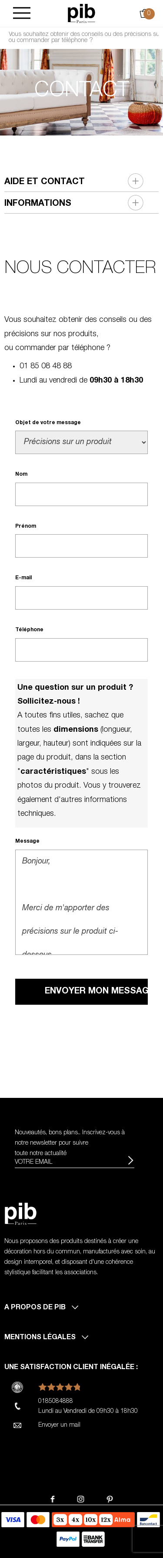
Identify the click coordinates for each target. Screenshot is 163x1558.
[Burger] (21, 13)
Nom (21, 474)
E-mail (23, 578)
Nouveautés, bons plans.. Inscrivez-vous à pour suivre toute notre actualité (70, 1143)
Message (27, 841)
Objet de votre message (48, 422)
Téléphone (29, 630)
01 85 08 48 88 (46, 366)
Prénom (25, 526)
